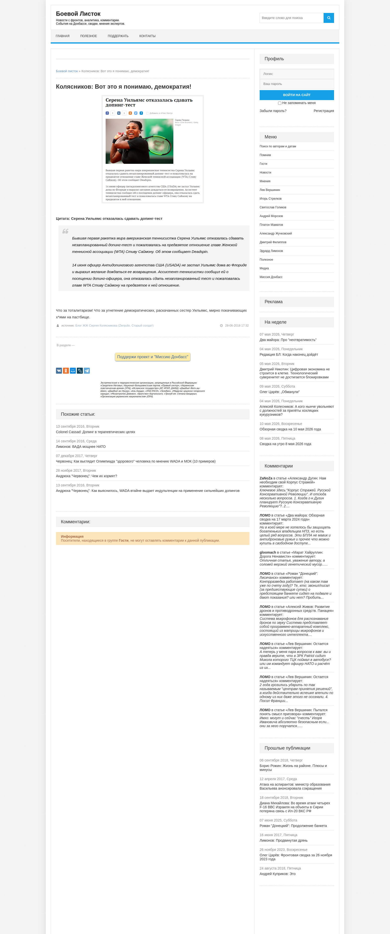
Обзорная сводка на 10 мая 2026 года (290, 429)
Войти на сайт (296, 95)
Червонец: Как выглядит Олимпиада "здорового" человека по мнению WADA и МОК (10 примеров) (136, 461)
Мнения (265, 181)
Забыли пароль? (273, 111)
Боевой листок (67, 71)
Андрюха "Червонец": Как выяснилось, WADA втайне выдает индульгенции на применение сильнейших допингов (148, 491)
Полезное (88, 36)
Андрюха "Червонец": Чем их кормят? (86, 476)
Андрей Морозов (271, 216)
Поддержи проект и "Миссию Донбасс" (152, 357)
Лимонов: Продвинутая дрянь (284, 840)
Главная (62, 36)
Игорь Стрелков (271, 198)
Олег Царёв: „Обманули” (280, 392)
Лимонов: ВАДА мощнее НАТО (81, 447)
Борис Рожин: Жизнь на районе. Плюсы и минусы (293, 768)
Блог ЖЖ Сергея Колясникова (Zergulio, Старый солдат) (114, 325)
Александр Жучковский (276, 233)
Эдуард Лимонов (271, 251)
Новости (265, 172)
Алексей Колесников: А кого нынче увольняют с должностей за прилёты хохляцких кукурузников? (297, 410)
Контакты (148, 36)
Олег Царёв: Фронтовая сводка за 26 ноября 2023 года (296, 857)
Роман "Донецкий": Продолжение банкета (293, 826)
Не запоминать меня (299, 103)
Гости (263, 164)
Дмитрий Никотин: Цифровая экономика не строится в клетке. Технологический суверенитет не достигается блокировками (295, 373)
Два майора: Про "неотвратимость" (288, 340)
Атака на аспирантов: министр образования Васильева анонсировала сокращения (295, 786)
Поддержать (118, 36)
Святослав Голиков (273, 207)
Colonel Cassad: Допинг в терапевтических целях (95, 432)
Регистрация (324, 111)
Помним (265, 155)
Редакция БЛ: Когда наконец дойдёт (289, 354)
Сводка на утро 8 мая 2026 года (285, 444)
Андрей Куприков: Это (277, 874)
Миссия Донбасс (271, 277)
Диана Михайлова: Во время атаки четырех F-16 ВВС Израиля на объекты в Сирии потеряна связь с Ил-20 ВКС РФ (295, 807)
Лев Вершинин (270, 190)
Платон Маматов (271, 225)
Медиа (264, 268)
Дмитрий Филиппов (273, 242)
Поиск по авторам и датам (278, 146)
